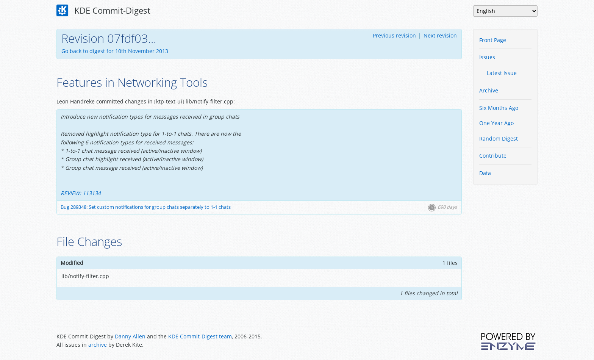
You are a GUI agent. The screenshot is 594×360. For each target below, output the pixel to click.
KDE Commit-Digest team (200, 336)
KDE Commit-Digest (103, 11)
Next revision (440, 35)
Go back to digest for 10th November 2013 (114, 51)
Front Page (492, 40)
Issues (487, 57)
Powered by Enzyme (509, 341)
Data (485, 173)
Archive (488, 90)
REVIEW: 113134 (81, 193)
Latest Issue (502, 73)
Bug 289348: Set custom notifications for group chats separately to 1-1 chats (146, 207)
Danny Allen (130, 336)
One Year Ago (496, 123)
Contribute (492, 155)
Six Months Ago (498, 107)
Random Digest (498, 138)
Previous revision (394, 35)
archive (97, 344)
